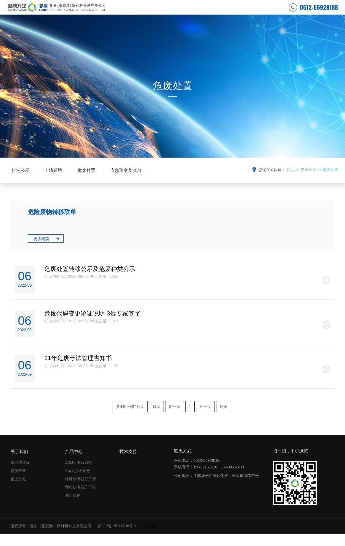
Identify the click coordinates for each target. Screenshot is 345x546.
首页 (290, 179)
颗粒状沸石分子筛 (80, 500)
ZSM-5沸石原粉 (78, 475)
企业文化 (18, 491)
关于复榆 (178, 12)
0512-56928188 (313, 12)
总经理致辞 (20, 475)
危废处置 (89, 181)
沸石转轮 (72, 508)
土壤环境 (55, 181)
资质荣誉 (18, 483)
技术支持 (251, 12)
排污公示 (21, 181)
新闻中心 (202, 12)
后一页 (205, 419)
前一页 (174, 419)
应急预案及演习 (130, 181)
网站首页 (129, 12)
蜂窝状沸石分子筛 (80, 491)
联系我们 (276, 12)
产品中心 (227, 12)
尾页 (223, 419)
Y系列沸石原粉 (78, 483)
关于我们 (19, 464)
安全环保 (153, 12)
